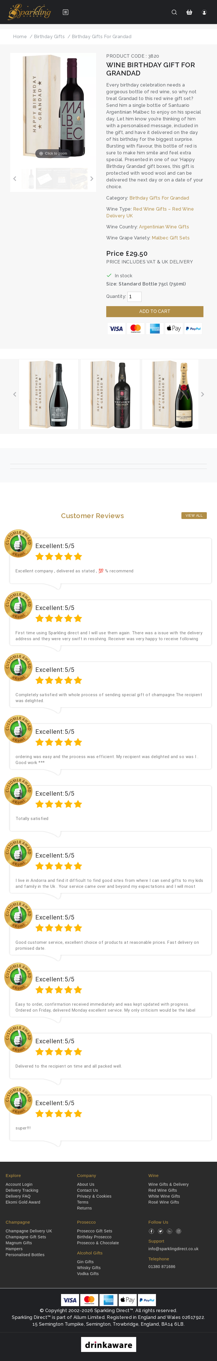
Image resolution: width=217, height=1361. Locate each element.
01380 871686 (161, 1266)
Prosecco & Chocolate (98, 1243)
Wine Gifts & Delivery (168, 1184)
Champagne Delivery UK (29, 1231)
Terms (83, 1202)
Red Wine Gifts (162, 1190)
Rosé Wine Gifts (163, 1202)
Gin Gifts (85, 1262)
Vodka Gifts (88, 1273)
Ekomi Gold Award (23, 1202)
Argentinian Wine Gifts (164, 227)
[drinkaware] (108, 1344)
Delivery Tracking (22, 1190)
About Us (86, 1184)
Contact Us (87, 1190)
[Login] (204, 12)
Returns (84, 1208)
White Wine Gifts (164, 1196)
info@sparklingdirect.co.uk (173, 1249)
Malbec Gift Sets (171, 238)
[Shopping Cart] (189, 12)
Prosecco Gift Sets (94, 1231)
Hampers (14, 1249)
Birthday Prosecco (94, 1237)
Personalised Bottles (25, 1254)
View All (194, 516)
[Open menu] (65, 12)
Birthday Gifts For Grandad (159, 198)
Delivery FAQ (18, 1196)
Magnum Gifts (19, 1243)
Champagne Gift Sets (26, 1237)
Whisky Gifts (89, 1267)
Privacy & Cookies (94, 1196)
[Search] (174, 12)
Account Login (19, 1184)
